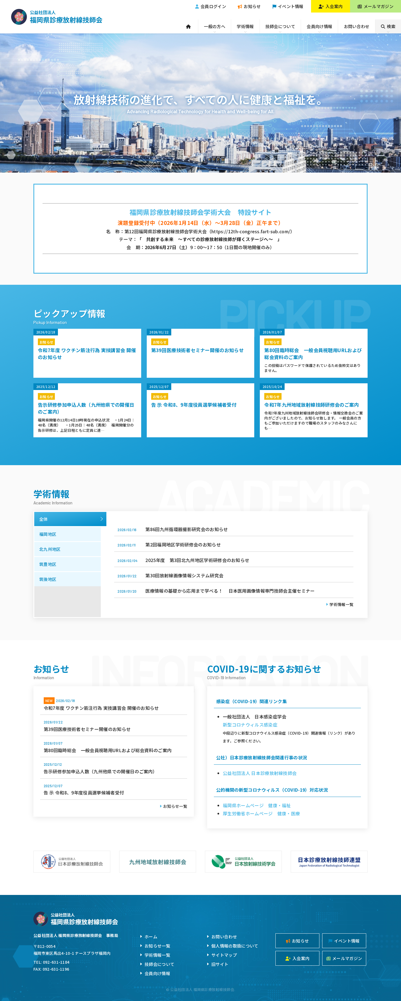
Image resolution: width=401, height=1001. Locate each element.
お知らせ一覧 (175, 806)
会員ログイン (210, 6)
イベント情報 (288, 6)
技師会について (280, 26)
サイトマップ (224, 955)
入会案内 (331, 6)
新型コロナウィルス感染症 (250, 724)
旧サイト (219, 964)
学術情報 (245, 26)
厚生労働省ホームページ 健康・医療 (261, 813)
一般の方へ (214, 26)
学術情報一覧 (341, 604)
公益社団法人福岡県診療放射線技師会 (56, 16)
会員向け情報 (319, 26)
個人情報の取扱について (234, 946)
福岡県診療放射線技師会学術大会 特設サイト (200, 212)
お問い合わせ (357, 26)
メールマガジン (375, 6)
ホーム (151, 936)
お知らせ (249, 6)
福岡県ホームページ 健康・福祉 (257, 805)
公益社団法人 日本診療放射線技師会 (260, 773)
